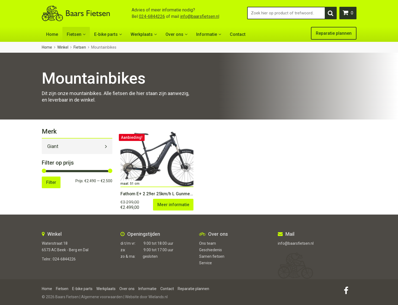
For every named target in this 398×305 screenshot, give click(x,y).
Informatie (206, 34)
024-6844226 (152, 16)
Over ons (174, 34)
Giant (52, 146)
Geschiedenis (210, 250)
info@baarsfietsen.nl (199, 16)
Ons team (207, 243)
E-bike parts (106, 34)
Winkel (62, 47)
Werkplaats (141, 34)
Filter (51, 182)
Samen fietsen (211, 256)
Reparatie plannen (334, 33)
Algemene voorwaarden (102, 297)
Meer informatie (173, 204)
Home (52, 34)
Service (205, 263)
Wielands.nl (158, 297)
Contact (238, 34)
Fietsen (74, 34)
